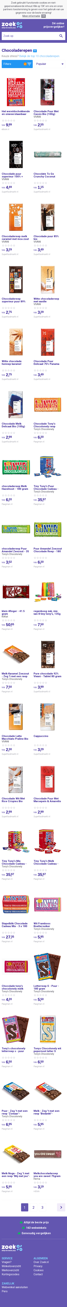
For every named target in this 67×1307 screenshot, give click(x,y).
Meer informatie (31, 16)
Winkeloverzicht (11, 1266)
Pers (5, 1291)
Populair (41, 64)
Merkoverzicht (10, 1270)
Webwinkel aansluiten (15, 1287)
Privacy (38, 1266)
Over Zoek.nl (41, 1262)
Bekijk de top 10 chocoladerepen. (39, 56)
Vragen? (6, 1262)
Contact (38, 1274)
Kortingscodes (10, 1274)
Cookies (39, 1270)
